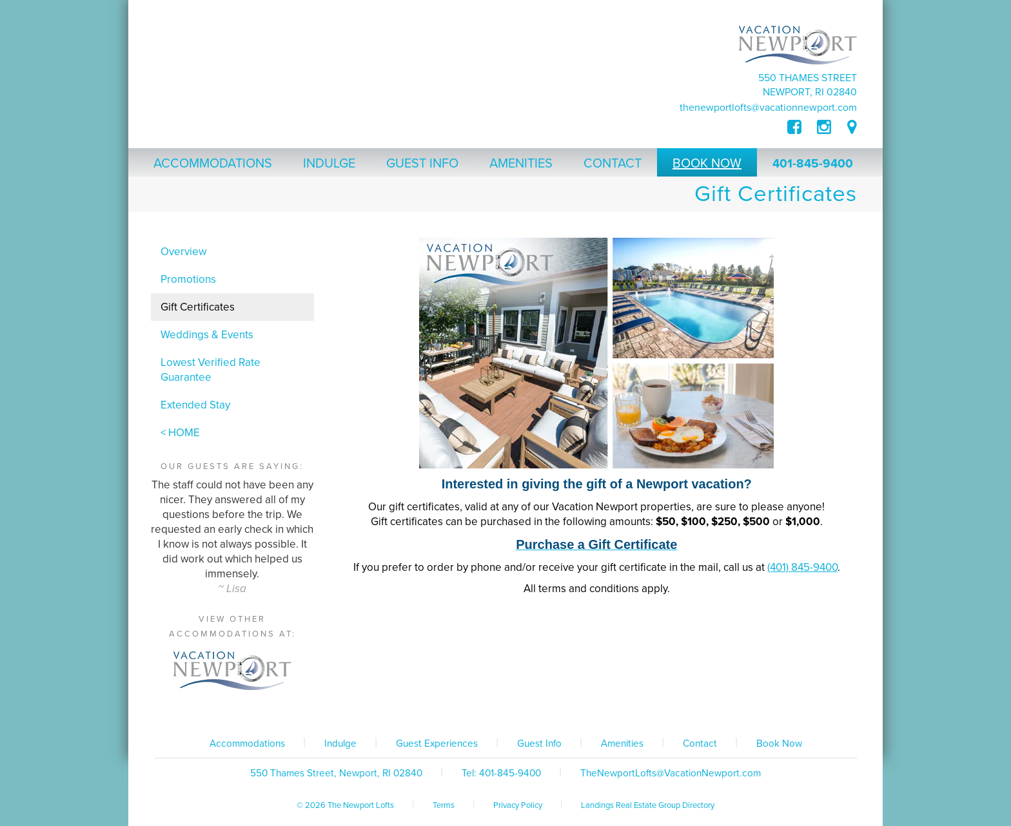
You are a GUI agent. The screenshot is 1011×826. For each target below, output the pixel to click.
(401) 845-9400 (802, 567)
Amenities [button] (521, 163)
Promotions (188, 279)
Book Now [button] (706, 163)
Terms (444, 805)
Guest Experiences (437, 743)
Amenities (622, 743)
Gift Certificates (198, 307)
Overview (183, 251)
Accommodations (247, 743)
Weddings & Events (207, 334)
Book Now (779, 743)
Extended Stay (195, 405)
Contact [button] (613, 163)
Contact (700, 743)
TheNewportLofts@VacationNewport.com (768, 107)
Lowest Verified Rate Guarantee (210, 370)
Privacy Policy (517, 805)
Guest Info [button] (422, 163)
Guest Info (539, 743)
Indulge (340, 743)
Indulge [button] (329, 163)
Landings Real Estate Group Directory (647, 805)
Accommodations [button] (212, 163)
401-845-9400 (812, 164)
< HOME (180, 432)
